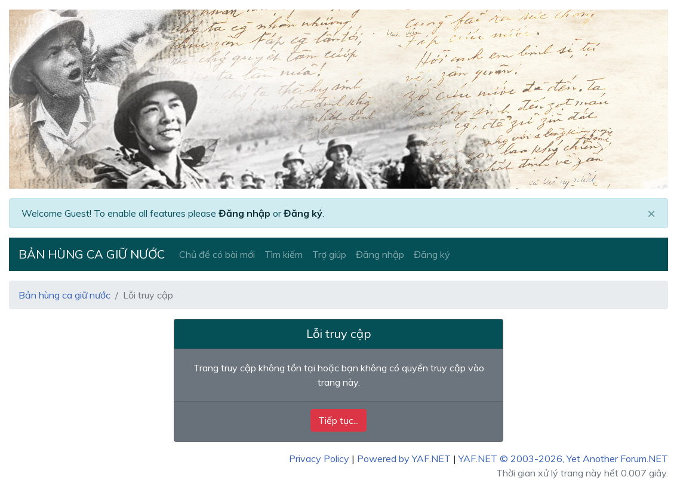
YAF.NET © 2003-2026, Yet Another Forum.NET (563, 458)
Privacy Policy (319, 458)
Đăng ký (303, 213)
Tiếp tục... (338, 420)
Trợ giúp (329, 254)
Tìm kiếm (283, 254)
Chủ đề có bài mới (217, 254)
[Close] (651, 213)
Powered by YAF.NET (404, 458)
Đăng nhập (244, 213)
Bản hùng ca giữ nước (92, 254)
